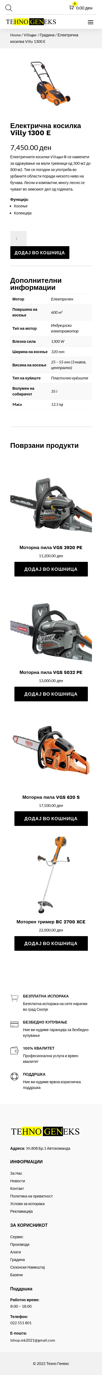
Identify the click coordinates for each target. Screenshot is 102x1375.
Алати (15, 1252)
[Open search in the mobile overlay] (8, 8)
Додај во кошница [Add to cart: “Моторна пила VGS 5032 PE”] (51, 694)
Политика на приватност (31, 1196)
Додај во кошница (40, 252)
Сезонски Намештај (27, 1267)
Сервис (16, 1236)
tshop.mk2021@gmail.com (32, 1340)
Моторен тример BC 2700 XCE (51, 921)
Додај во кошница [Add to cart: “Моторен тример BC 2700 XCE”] (51, 943)
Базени (16, 1274)
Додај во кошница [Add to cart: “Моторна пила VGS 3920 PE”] (51, 569)
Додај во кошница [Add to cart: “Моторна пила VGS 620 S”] (51, 818)
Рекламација (21, 1211)
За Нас (16, 1173)
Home (15, 35)
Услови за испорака (27, 1203)
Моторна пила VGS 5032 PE (51, 672)
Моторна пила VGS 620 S (51, 797)
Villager (30, 35)
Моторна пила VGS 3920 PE (51, 547)
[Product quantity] (18, 238)
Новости (17, 1180)
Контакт (17, 1188)
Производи (20, 1244)
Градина (47, 35)
